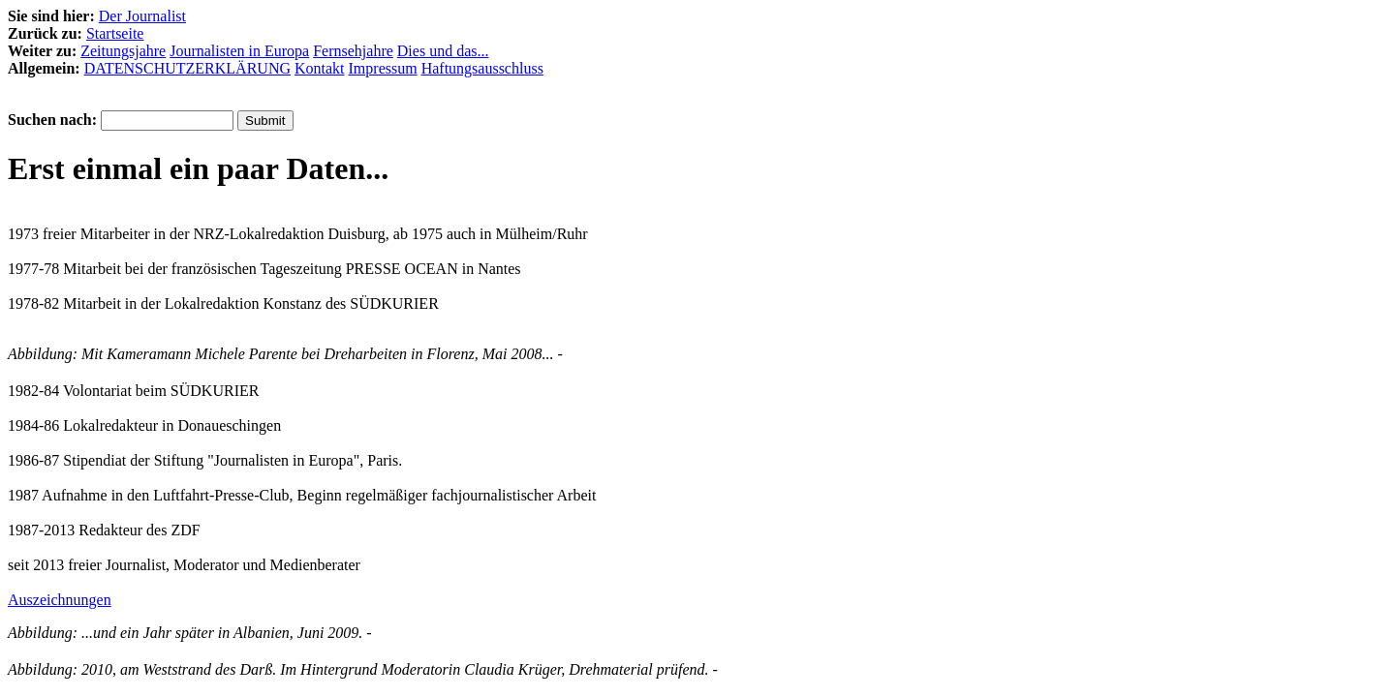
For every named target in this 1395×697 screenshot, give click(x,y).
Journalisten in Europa (239, 51)
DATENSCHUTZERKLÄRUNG (187, 68)
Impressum (383, 68)
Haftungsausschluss (482, 68)
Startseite (115, 33)
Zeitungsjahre (123, 51)
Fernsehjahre (353, 51)
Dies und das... (443, 51)
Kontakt (319, 68)
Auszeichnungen (59, 599)
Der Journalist (142, 16)
